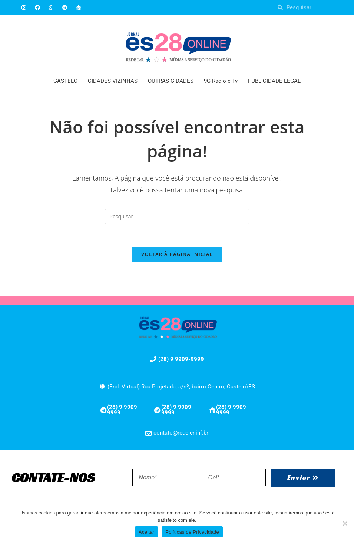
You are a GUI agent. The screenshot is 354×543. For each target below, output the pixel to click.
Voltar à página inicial (177, 254)
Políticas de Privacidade (192, 532)
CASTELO (65, 81)
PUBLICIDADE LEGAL (274, 81)
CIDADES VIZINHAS (113, 81)
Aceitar (146, 532)
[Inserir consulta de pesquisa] (177, 216)
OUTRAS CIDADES (170, 81)
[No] (344, 523)
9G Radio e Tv (221, 81)
